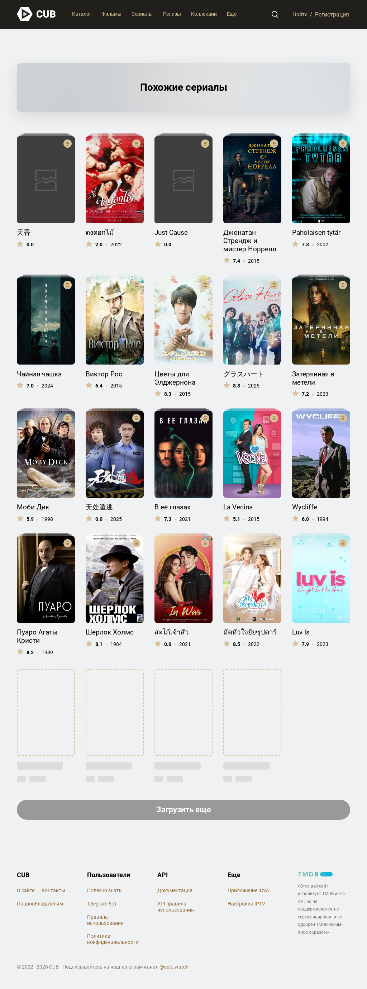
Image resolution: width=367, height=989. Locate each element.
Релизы (172, 14)
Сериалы (142, 14)
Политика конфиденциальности (112, 941)
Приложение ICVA (248, 892)
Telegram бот (102, 905)
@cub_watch (174, 968)
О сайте (25, 892)
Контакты (53, 892)
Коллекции (204, 14)
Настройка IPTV (246, 905)
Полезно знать (104, 892)
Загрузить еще (183, 810)
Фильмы (111, 14)
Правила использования (105, 922)
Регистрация (332, 14)
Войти (299, 14)
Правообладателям (40, 905)
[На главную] (36, 14)
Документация (174, 892)
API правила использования (175, 908)
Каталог (81, 14)
